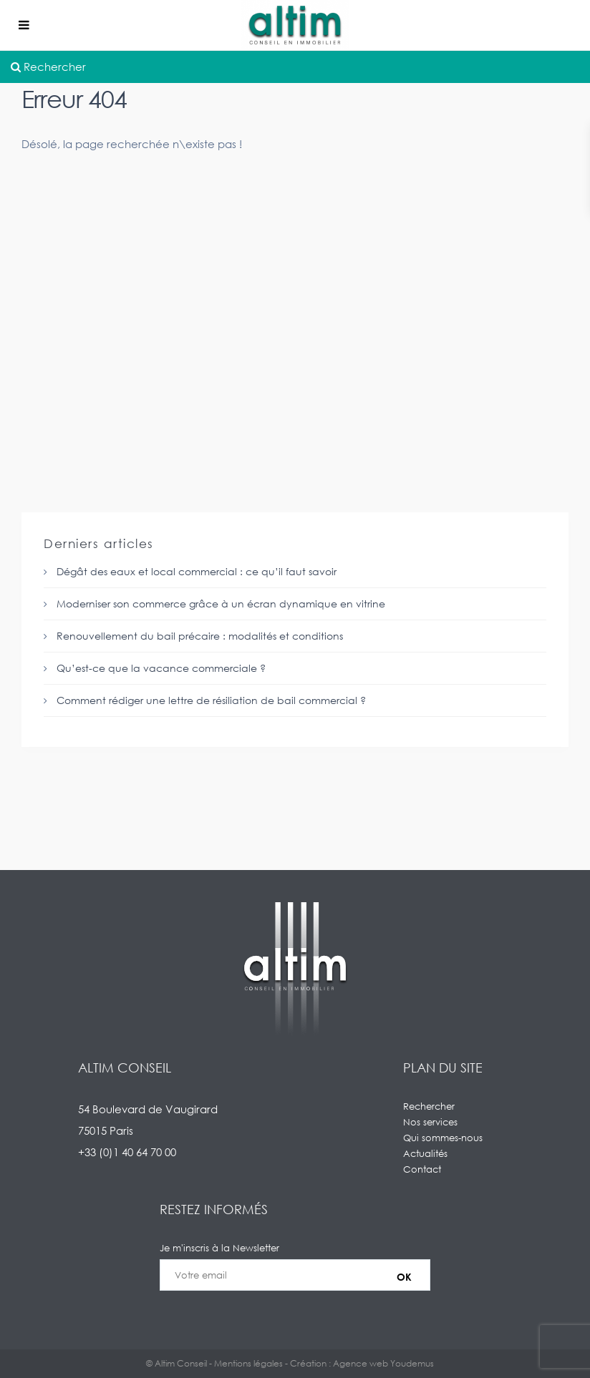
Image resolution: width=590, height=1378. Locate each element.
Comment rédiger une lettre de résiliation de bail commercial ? (211, 700)
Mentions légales (248, 1363)
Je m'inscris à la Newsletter (295, 1275)
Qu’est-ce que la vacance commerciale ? (161, 668)
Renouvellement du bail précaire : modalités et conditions (200, 636)
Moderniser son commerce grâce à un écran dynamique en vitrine (221, 603)
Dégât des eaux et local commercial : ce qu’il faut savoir (197, 571)
